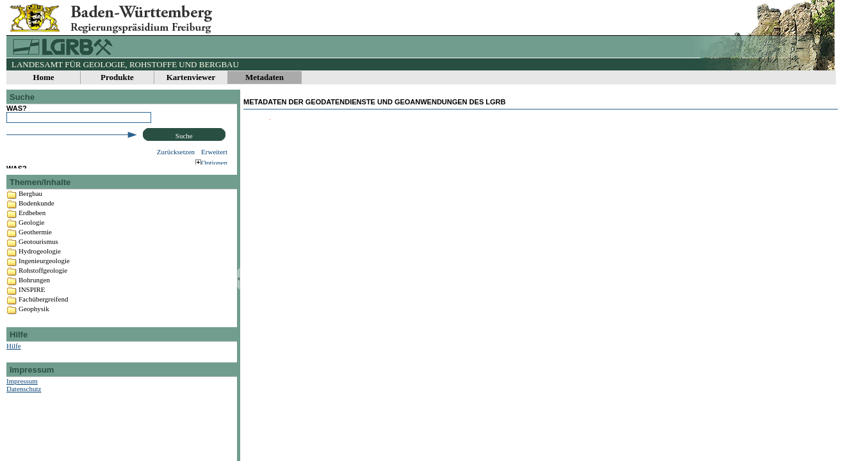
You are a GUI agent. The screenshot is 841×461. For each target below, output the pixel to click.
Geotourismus (38, 262)
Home (43, 77)
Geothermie (35, 253)
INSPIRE (32, 310)
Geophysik (34, 330)
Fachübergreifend (43, 320)
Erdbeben (32, 234)
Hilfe (13, 367)
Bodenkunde (36, 224)
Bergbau (30, 214)
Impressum (22, 402)
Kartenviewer (191, 77)
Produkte (117, 77)
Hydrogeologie (40, 272)
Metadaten (264, 77)
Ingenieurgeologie (44, 282)
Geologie (31, 243)
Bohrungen (34, 301)
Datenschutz (23, 410)
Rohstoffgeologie (43, 291)
